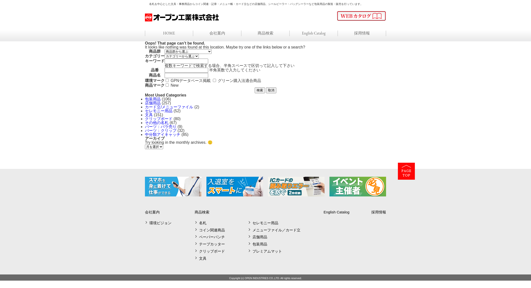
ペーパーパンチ (212, 237)
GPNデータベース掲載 (191, 81)
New (174, 85)
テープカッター (212, 244)
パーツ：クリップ (160, 130)
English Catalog (314, 33)
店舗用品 (153, 103)
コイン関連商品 (212, 230)
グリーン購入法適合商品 (239, 81)
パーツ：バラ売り (160, 127)
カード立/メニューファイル (169, 107)
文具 (149, 115)
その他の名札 (157, 123)
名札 (202, 223)
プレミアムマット (267, 251)
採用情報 (362, 33)
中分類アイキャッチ (162, 134)
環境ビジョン (160, 223)
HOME (169, 33)
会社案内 (217, 33)
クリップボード (158, 119)
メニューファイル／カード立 (276, 230)
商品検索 (265, 33)
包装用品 (153, 99)
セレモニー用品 (158, 111)
